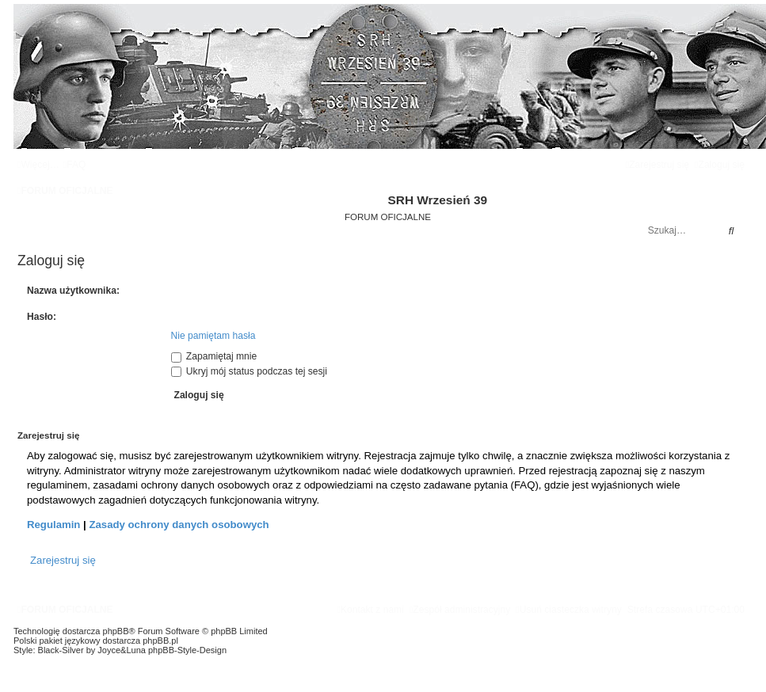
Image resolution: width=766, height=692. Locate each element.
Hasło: (41, 316)
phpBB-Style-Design (187, 650)
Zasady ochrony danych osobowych (179, 524)
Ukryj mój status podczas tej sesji (249, 371)
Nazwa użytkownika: (73, 290)
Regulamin (53, 524)
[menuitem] (74, 164)
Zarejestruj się (63, 560)
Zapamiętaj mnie (214, 356)
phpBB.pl (160, 640)
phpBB (116, 631)
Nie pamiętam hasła (213, 335)
